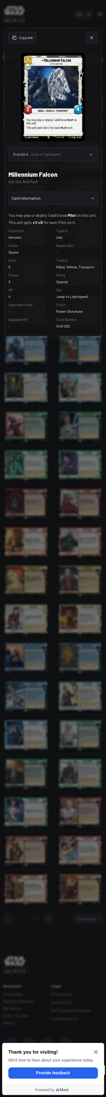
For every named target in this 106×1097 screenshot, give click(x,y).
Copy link (22, 37)
